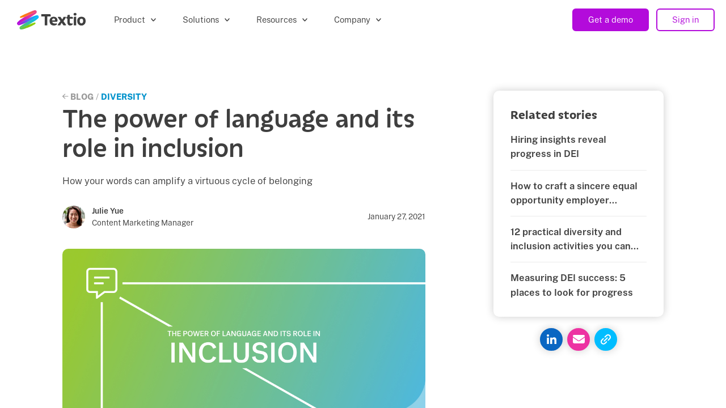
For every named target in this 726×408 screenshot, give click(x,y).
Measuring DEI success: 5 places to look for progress (571, 285)
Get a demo (610, 19)
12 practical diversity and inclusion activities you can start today (570, 239)
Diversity (124, 96)
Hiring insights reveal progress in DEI (558, 146)
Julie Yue (108, 210)
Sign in (685, 19)
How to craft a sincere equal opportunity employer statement (574, 193)
